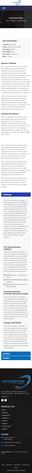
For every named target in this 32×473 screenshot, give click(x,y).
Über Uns (5, 412)
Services (5, 421)
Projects (4, 423)
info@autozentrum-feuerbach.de (12, 442)
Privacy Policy (6, 426)
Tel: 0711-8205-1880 (9, 445)
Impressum (5, 418)
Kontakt (4, 429)
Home (4, 410)
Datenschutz (6, 415)
